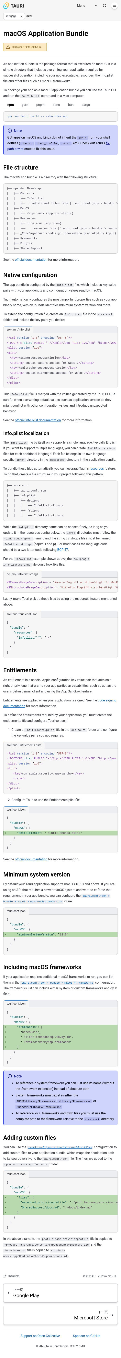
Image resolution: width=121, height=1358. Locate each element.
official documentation (31, 260)
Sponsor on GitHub (86, 1336)
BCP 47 (62, 550)
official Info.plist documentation (38, 420)
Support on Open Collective (40, 1336)
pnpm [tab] (40, 105)
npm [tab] (10, 105)
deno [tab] (56, 105)
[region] (60, 218)
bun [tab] (71, 105)
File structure (20, 167)
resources (96, 468)
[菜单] (114, 5)
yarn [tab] (25, 105)
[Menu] (85, 6)
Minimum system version (36, 874)
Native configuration (30, 275)
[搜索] (104, 6)
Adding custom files (29, 1137)
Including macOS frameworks (42, 967)
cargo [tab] (86, 105)
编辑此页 (11, 1276)
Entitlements (20, 670)
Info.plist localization (26, 433)
